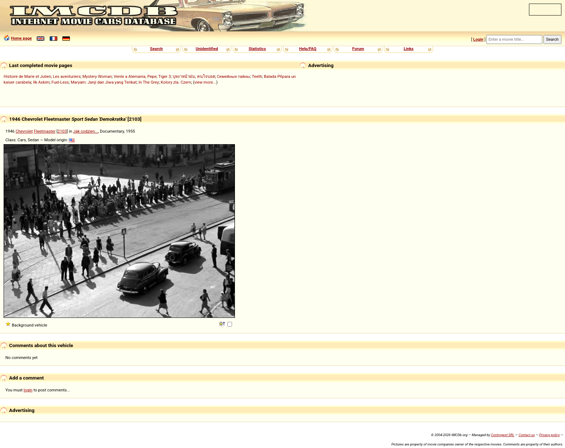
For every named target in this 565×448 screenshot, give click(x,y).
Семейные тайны (233, 76)
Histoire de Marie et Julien (27, 76)
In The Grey (148, 82)
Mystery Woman (97, 76)
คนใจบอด (206, 76)
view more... (205, 82)
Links (408, 48)
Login (478, 39)
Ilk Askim (41, 82)
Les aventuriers (67, 76)
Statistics (257, 48)
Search (156, 48)
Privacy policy (549, 435)
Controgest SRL (502, 435)
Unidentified (207, 48)
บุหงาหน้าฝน (184, 76)
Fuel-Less (60, 82)
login (28, 389)
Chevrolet (24, 131)
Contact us (527, 435)
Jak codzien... (85, 131)
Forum (358, 48)
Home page (21, 38)
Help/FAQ (307, 48)
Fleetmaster (44, 131)
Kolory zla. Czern (176, 82)
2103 (62, 131)
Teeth (257, 76)
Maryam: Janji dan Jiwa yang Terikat (104, 82)
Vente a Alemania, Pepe (135, 76)
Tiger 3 (164, 76)
